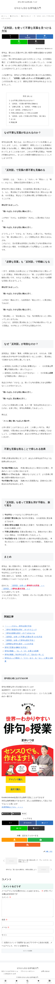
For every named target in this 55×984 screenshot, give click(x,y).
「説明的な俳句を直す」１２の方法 (19, 645)
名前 (4, 924)
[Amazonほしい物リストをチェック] (14, 841)
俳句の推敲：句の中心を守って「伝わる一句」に (24, 655)
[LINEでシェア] (18, 42)
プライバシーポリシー (28, 975)
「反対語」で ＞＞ (16, 589)
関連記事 (14, 123)
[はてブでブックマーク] (44, 36)
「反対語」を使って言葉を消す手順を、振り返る (28, 117)
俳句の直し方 (6, 814)
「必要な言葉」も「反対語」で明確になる (26, 107)
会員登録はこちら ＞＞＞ (12, 808)
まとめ (13, 120)
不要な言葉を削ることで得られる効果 (24, 113)
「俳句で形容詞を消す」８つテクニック (21, 630)
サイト (4, 939)
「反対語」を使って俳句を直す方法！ (20, 641)
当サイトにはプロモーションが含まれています (9, 976)
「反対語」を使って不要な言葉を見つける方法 (23, 638)
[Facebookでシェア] (27, 36)
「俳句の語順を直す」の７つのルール (20, 634)
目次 (24, 96)
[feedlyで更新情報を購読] (40, 841)
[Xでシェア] (10, 36)
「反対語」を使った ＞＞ (28, 586)
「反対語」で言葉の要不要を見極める (24, 104)
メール (5, 931)
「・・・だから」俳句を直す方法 (18, 627)
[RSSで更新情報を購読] (27, 845)
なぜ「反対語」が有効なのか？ (22, 110)
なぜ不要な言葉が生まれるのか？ (23, 101)
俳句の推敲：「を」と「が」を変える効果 (22, 652)
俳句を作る (16, 814)
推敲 (24, 814)
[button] (36, 42)
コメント (6, 898)
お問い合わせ (45, 975)
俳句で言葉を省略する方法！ (16, 648)
